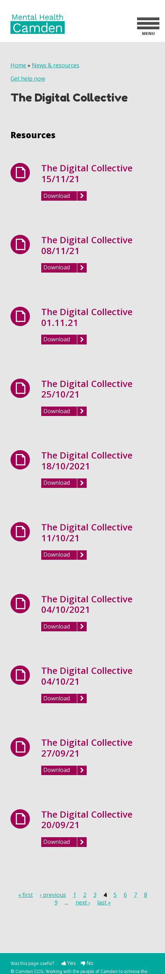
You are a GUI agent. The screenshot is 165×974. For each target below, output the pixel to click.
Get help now (27, 78)
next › (83, 902)
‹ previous (53, 895)
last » (104, 902)
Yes (69, 963)
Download (56, 196)
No (87, 963)
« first (25, 895)
